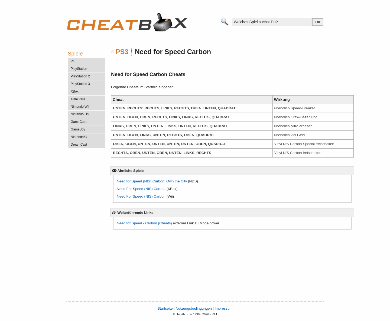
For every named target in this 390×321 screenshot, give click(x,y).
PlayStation (79, 69)
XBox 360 (78, 99)
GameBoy (78, 129)
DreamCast (79, 144)
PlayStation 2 (80, 76)
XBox (75, 91)
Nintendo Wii (80, 107)
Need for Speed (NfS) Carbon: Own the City (152, 181)
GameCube (79, 122)
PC (73, 61)
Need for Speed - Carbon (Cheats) (144, 223)
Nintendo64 (79, 137)
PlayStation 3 (80, 84)
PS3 (122, 51)
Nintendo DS (80, 114)
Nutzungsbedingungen (194, 308)
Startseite (165, 308)
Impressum (224, 308)
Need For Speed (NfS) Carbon (141, 189)
